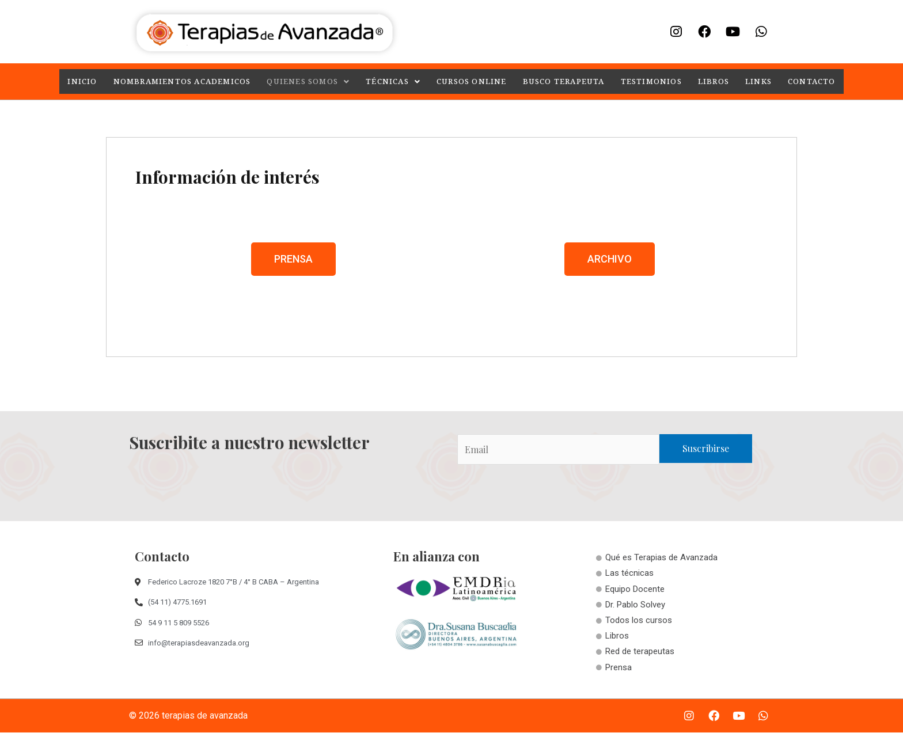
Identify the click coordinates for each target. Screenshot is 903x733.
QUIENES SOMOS (310, 81)
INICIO (85, 81)
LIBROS (711, 81)
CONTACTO (809, 81)
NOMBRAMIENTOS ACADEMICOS (184, 81)
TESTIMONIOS (650, 81)
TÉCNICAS (394, 81)
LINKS (756, 81)
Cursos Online (472, 81)
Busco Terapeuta (563, 81)
